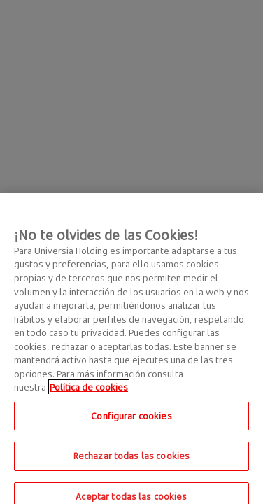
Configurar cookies (131, 418)
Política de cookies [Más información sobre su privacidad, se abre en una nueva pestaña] (89, 390)
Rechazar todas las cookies (131, 459)
